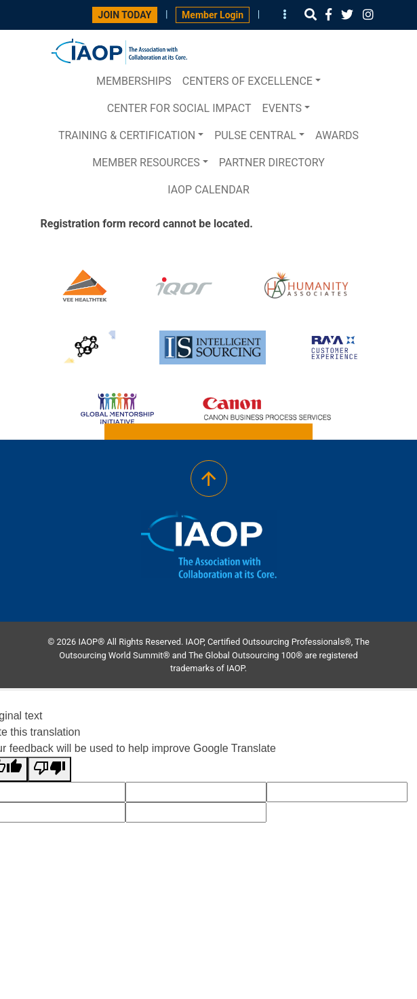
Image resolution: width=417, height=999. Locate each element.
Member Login (212, 15)
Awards (337, 135)
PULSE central (255, 135)
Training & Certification (126, 135)
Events (282, 108)
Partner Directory (272, 162)
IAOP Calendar (208, 189)
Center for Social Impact (179, 108)
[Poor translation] (49, 769)
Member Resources (146, 162)
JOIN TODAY (125, 15)
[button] (310, 14)
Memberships (134, 81)
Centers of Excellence (247, 81)
